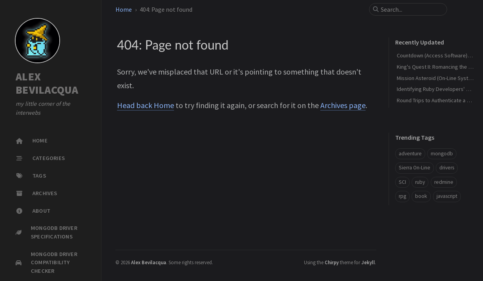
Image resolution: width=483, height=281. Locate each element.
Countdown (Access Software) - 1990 (439, 55)
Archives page (343, 105)
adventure (410, 153)
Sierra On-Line (414, 167)
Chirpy (332, 262)
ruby (420, 182)
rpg (402, 196)
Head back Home (145, 105)
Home (123, 9)
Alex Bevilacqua (148, 262)
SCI (402, 182)
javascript (447, 196)
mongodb (442, 153)
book (421, 196)
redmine (443, 182)
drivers (446, 167)
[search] (411, 9)
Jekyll (368, 262)
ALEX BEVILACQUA (47, 83)
